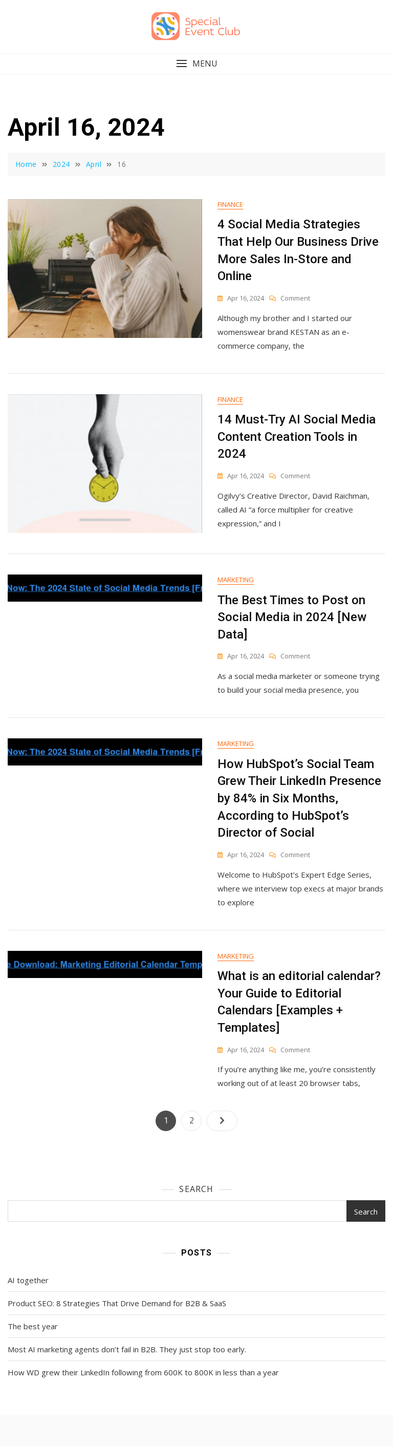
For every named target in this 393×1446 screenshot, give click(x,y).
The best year (33, 1326)
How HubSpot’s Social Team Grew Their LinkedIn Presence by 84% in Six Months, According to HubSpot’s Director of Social (299, 798)
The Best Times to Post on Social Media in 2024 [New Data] (291, 617)
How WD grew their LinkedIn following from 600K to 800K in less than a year (143, 1372)
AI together (28, 1280)
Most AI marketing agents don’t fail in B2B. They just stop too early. (127, 1349)
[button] (196, 64)
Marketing (235, 579)
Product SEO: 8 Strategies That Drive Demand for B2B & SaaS (117, 1303)
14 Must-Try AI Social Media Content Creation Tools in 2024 (296, 436)
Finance (230, 204)
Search (196, 1189)
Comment (295, 298)
